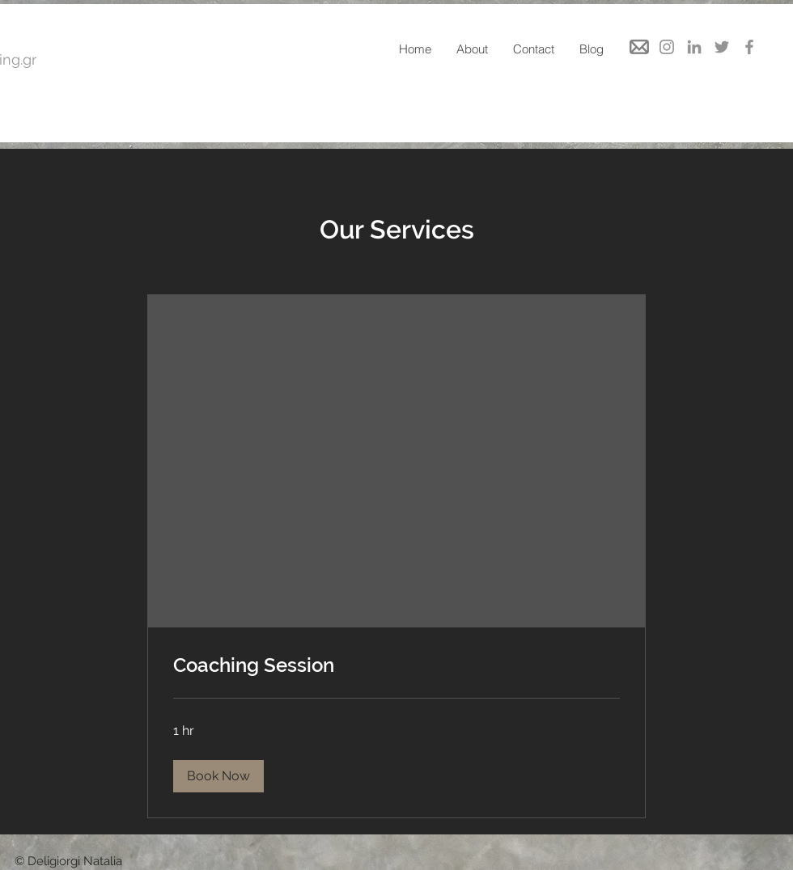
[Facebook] (749, 47)
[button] (218, 776)
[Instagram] (666, 47)
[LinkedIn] (694, 47)
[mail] (639, 47)
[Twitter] (722, 47)
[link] (396, 665)
